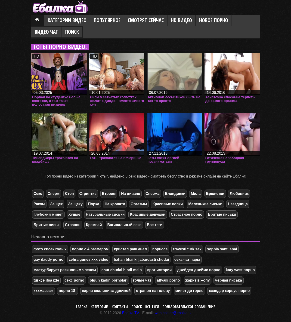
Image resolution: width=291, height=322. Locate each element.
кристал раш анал (130, 249)
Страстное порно (186, 214)
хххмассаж (43, 291)
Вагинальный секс (124, 225)
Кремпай (94, 225)
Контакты (120, 306)
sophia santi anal (222, 249)
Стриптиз (87, 194)
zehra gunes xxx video (88, 259)
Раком (39, 204)
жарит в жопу (197, 280)
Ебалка (81, 306)
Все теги (154, 225)
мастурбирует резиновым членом (65, 270)
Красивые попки (167, 204)
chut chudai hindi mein (122, 270)
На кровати (115, 204)
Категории (99, 306)
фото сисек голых (50, 249)
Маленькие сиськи (205, 204)
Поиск (72, 31)
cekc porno (74, 280)
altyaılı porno (168, 280)
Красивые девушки (147, 214)
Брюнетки (215, 194)
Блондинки (175, 194)
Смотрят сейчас (146, 20)
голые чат (142, 280)
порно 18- (67, 291)
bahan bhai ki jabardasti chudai (141, 259)
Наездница (238, 204)
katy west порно (240, 270)
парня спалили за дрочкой (106, 291)
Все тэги (152, 306)
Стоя (69, 194)
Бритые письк (46, 225)
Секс (38, 194)
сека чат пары (187, 259)
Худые (74, 214)
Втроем (109, 194)
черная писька (228, 280)
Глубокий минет (48, 214)
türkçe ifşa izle (46, 280)
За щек (56, 204)
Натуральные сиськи (105, 214)
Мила (196, 194)
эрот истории (159, 270)
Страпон (72, 225)
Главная (37, 20)
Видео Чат (46, 31)
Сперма (152, 194)
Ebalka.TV (130, 313)
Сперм (54, 194)
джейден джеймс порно (198, 270)
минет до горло (189, 291)
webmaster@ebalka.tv (173, 313)
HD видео (181, 20)
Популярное (107, 20)
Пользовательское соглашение (188, 306)
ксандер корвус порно (229, 291)
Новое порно (213, 20)
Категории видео (67, 20)
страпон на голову (153, 291)
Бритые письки (222, 214)
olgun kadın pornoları (109, 280)
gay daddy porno (48, 259)
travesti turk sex (187, 249)
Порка (93, 204)
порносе (159, 249)
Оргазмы (139, 204)
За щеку (75, 204)
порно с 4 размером (90, 249)
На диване (130, 194)
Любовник (239, 194)
